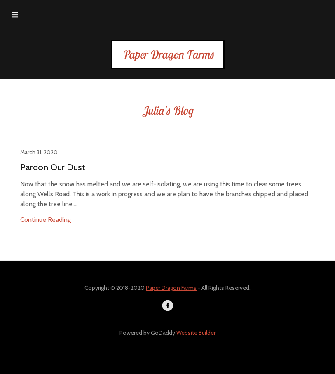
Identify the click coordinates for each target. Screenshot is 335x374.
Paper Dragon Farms (171, 288)
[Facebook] (167, 305)
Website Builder (196, 332)
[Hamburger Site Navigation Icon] (15, 15)
